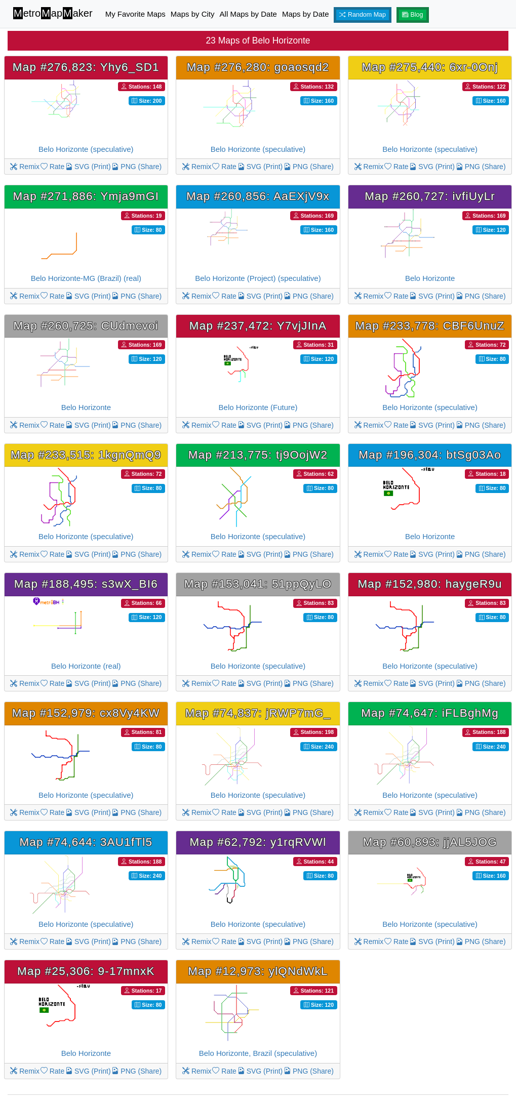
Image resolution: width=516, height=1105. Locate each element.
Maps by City (193, 14)
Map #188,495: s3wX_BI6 (86, 584)
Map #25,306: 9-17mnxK (86, 971)
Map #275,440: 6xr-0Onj (430, 67)
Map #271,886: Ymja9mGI (86, 196)
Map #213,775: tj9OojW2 (258, 454)
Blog (412, 14)
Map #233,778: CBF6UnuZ (430, 325)
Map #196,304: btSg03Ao (430, 454)
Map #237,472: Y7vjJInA (258, 325)
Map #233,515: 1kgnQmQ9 (86, 454)
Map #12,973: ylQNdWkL (258, 971)
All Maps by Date (248, 14)
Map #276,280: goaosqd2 (258, 67)
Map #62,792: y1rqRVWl (258, 842)
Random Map (362, 14)
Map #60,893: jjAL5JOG (430, 842)
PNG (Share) (136, 166)
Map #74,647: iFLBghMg (430, 713)
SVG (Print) (87, 166)
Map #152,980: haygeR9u (430, 584)
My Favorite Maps (135, 14)
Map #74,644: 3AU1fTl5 (85, 842)
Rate (52, 166)
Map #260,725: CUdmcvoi (86, 325)
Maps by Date (305, 14)
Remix (24, 166)
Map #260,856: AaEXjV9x (258, 196)
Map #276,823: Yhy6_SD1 (86, 67)
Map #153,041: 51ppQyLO (258, 584)
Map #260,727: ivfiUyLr (430, 196)
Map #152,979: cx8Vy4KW (86, 713)
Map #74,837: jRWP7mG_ (258, 713)
